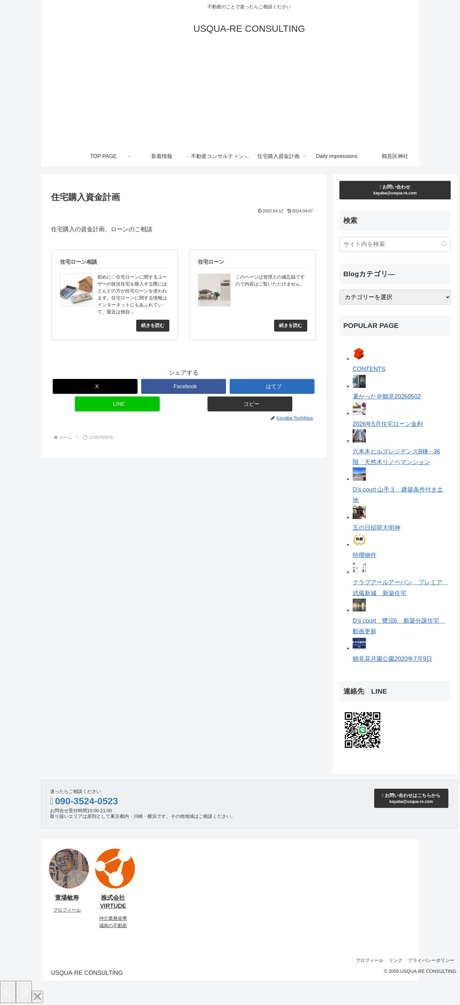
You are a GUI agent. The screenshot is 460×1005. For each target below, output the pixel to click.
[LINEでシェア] (117, 404)
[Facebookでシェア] (183, 386)
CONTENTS (369, 369)
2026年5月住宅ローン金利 (388, 424)
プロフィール (365, 960)
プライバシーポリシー (430, 960)
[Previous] (8, 992)
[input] (395, 244)
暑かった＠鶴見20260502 (387, 396)
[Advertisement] (230, 96)
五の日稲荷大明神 (376, 527)
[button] (249, 404)
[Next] (24, 992)
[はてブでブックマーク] (272, 386)
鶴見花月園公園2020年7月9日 (392, 659)
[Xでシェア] (95, 386)
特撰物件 (364, 555)
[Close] (37, 997)
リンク (393, 960)
